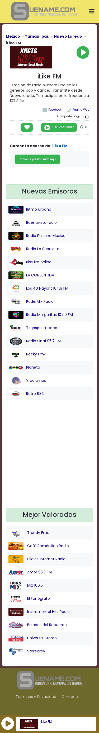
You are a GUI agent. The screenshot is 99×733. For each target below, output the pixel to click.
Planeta (24, 368)
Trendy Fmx (28, 533)
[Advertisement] (49, 458)
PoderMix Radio (31, 302)
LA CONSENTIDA (31, 275)
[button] (7, 723)
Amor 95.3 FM (30, 572)
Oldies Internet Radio (36, 559)
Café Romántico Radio (38, 546)
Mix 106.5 (25, 586)
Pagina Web (81, 110)
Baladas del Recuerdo (37, 625)
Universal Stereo (32, 638)
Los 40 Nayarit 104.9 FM (38, 289)
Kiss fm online (29, 262)
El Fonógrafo (29, 599)
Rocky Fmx (27, 354)
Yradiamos (27, 381)
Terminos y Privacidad (36, 696)
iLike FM (46, 722)
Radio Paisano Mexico (36, 236)
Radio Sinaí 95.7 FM (34, 341)
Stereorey (26, 651)
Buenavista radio (32, 223)
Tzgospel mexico (32, 328)
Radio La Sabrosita (33, 249)
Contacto (70, 696)
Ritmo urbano (29, 210)
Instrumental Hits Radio (39, 612)
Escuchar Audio (63, 127)
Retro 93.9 (26, 394)
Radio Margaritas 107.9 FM (40, 315)
